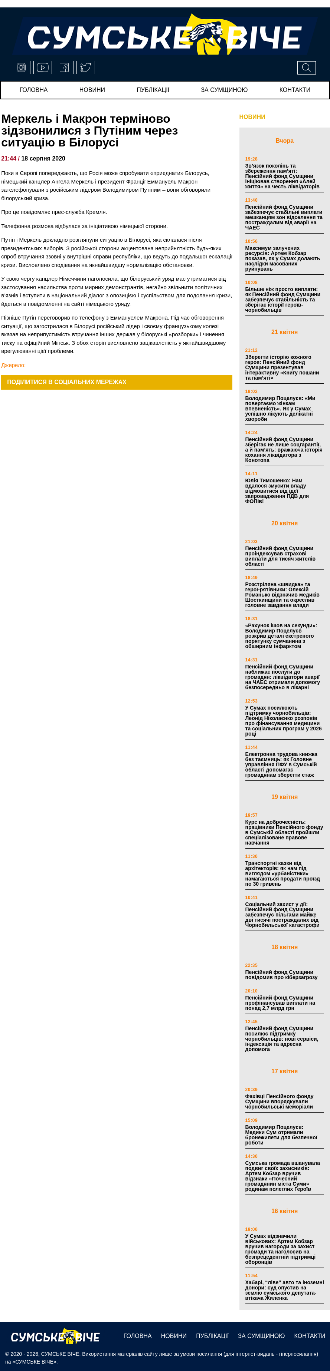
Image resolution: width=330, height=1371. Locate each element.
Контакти (295, 90)
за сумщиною (224, 90)
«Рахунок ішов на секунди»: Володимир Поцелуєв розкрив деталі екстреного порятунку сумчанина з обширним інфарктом (281, 635)
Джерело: (13, 365)
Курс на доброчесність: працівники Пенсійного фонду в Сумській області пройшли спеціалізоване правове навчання (284, 832)
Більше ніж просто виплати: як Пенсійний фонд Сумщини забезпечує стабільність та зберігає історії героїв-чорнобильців (283, 299)
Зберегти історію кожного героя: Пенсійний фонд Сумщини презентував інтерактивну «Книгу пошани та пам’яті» (282, 367)
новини (92, 90)
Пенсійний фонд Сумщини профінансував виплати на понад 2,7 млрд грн (280, 1003)
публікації (153, 90)
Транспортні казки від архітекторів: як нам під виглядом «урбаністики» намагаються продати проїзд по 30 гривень (282, 873)
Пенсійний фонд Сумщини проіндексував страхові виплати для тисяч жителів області (280, 556)
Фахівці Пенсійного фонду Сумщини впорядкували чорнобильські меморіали (279, 1101)
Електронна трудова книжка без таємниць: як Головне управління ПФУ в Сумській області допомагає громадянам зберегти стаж (281, 764)
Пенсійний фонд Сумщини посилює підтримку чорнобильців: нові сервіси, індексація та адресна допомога (281, 1038)
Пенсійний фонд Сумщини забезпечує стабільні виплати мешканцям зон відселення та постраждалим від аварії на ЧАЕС (284, 217)
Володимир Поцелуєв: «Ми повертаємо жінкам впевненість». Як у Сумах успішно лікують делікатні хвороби (280, 408)
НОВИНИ (252, 117)
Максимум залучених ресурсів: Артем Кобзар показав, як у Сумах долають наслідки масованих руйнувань (282, 258)
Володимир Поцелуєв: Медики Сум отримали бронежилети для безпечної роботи (281, 1135)
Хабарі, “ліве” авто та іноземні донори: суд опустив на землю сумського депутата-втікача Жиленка (284, 1290)
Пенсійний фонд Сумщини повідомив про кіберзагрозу (281, 974)
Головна (34, 90)
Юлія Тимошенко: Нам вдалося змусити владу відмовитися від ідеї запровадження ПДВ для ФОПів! (277, 491)
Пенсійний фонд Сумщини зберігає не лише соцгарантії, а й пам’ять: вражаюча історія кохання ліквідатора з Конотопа (284, 449)
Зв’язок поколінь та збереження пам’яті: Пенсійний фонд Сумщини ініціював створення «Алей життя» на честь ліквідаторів (282, 176)
